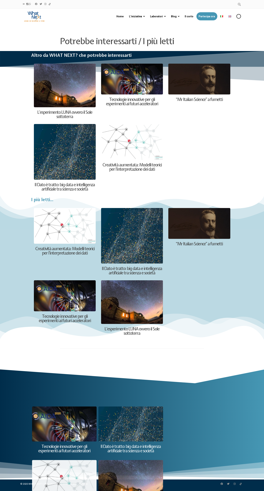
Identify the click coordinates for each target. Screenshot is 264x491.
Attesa (66, 484)
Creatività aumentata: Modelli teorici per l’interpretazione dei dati (132, 167)
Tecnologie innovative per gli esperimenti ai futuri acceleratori (132, 101)
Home (120, 16)
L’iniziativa (135, 16)
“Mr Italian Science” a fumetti (199, 99)
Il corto (189, 16)
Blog (173, 16)
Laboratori (156, 16)
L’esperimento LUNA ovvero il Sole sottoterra (64, 114)
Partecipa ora (207, 16)
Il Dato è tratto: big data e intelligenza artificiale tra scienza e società (65, 187)
